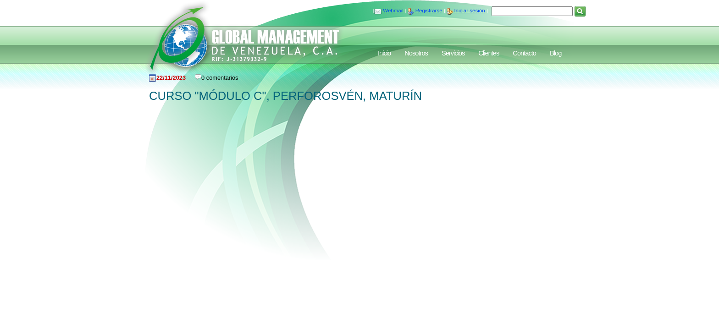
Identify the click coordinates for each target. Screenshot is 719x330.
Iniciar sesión (469, 10)
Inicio (384, 53)
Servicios (453, 53)
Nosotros (416, 53)
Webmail (393, 10)
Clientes (488, 53)
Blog (555, 53)
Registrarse (428, 10)
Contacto (524, 53)
